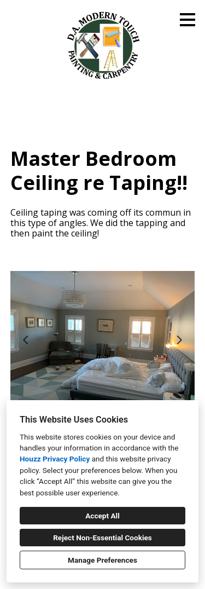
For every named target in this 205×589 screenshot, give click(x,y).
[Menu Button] (187, 20)
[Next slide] (179, 340)
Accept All (102, 515)
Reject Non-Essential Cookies (102, 537)
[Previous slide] (25, 340)
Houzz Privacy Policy (55, 458)
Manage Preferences (102, 560)
